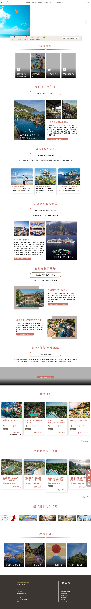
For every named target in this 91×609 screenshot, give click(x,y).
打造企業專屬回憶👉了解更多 (46, 377)
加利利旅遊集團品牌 (21, 593)
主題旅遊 (34, 2)
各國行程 (28, 2)
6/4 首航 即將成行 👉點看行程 (22, 260)
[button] (4, 21)
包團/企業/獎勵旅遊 (65, 591)
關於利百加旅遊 (64, 593)
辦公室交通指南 (64, 595)
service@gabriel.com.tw (23, 599)
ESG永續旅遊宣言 (65, 597)
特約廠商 (63, 599)
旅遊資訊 (40, 2)
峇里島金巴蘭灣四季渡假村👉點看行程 (58, 305)
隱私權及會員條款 (65, 601)
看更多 (85, 443)
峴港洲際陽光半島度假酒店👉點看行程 (57, 140)
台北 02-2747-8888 (21, 601)
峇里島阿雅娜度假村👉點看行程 (25, 335)
